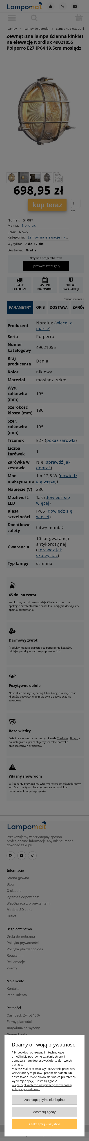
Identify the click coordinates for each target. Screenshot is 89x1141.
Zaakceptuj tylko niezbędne (44, 1100)
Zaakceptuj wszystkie (44, 1124)
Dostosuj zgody (44, 1112)
